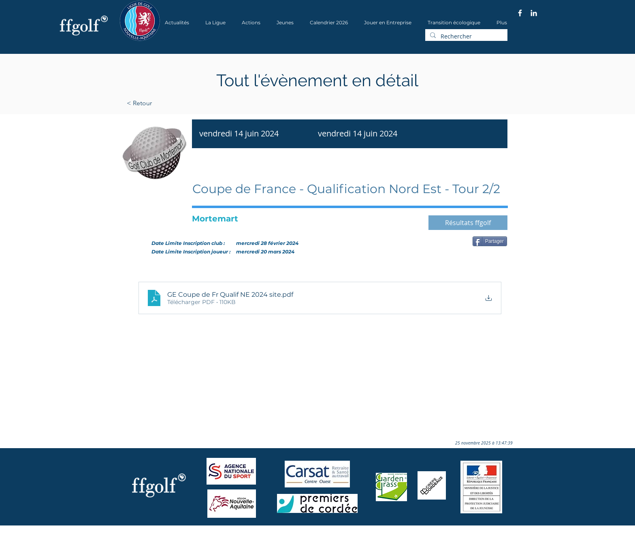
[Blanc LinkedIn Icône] (533, 13)
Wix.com (229, 533)
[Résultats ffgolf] (467, 222)
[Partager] (490, 241)
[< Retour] (165, 103)
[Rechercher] (465, 36)
